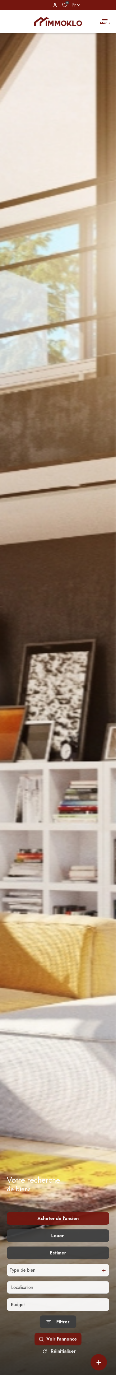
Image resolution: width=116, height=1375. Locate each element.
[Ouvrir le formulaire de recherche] (58, 1332)
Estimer (58, 1263)
